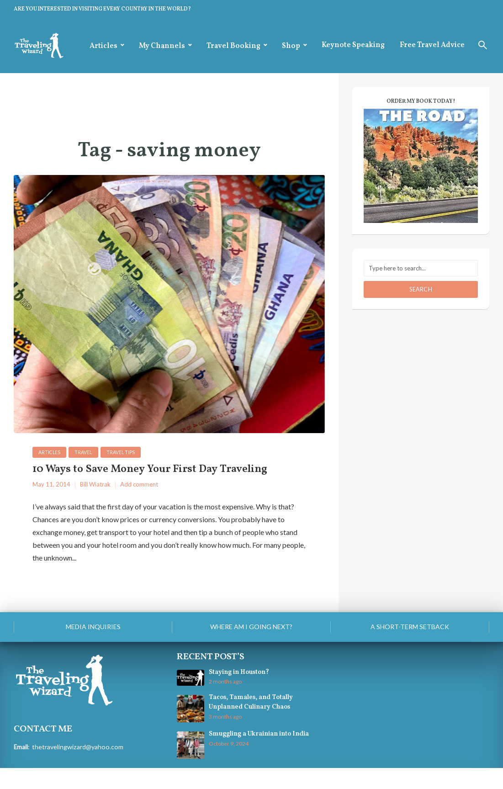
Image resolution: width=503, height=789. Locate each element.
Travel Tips (126, 452)
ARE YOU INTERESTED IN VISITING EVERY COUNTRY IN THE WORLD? (102, 9)
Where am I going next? (251, 647)
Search (421, 289)
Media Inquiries (93, 647)
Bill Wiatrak (95, 505)
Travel (87, 452)
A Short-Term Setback (410, 647)
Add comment (139, 505)
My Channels (162, 46)
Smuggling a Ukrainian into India (255, 755)
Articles (103, 46)
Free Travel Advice (432, 45)
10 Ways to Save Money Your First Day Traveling (141, 480)
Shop (291, 46)
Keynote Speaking (353, 45)
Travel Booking (233, 46)
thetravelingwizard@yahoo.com (74, 766)
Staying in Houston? (237, 693)
